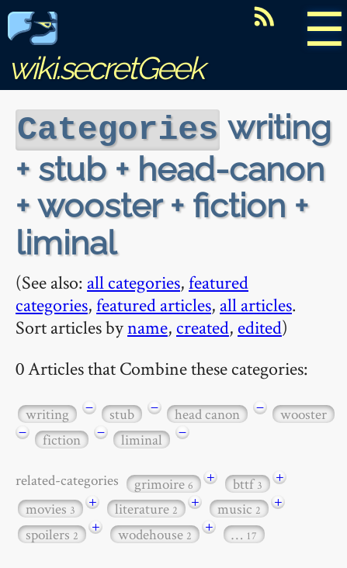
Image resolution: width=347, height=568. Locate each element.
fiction (62, 438)
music (239, 507)
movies (50, 507)
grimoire (163, 482)
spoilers (52, 533)
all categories (133, 280)
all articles (256, 303)
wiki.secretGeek (105, 51)
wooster (303, 412)
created (202, 325)
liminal (141, 438)
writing (47, 412)
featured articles (153, 303)
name (147, 325)
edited (260, 325)
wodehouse (155, 533)
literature (146, 507)
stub (121, 412)
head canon (207, 412)
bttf (247, 482)
